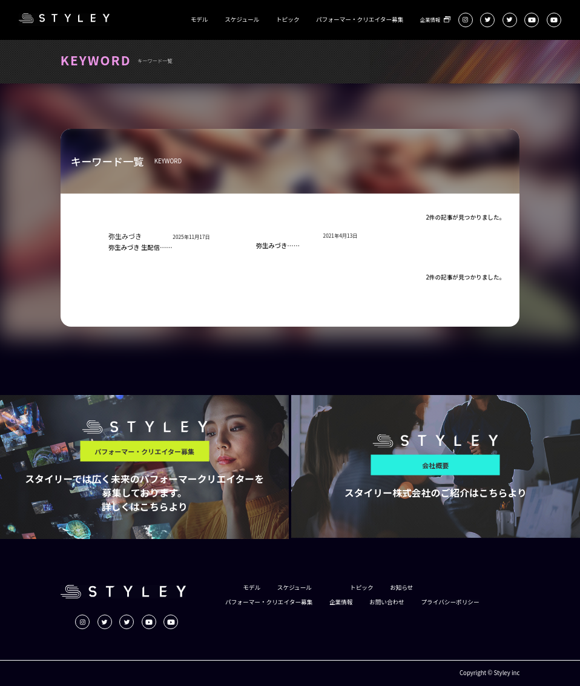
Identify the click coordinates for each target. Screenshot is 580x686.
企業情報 (430, 19)
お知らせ (401, 588)
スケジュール (242, 20)
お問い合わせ (386, 602)
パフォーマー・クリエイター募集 (359, 20)
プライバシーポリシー (450, 602)
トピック (288, 20)
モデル (199, 20)
